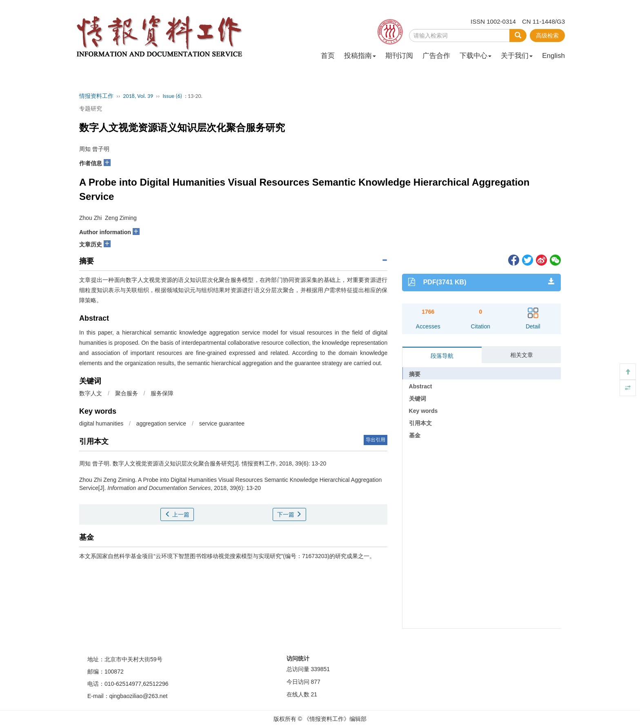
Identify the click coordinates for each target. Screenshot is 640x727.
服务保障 (162, 393)
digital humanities (101, 423)
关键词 (417, 398)
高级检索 (547, 35)
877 (315, 681)
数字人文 (90, 393)
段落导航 (442, 355)
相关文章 (521, 355)
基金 (414, 435)
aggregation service (161, 423)
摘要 (414, 374)
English (553, 56)
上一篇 (177, 514)
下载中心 (475, 56)
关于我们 (517, 56)
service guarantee (221, 423)
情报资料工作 (96, 96)
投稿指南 (360, 56)
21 (314, 694)
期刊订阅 (399, 56)
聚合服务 (126, 393)
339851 (320, 669)
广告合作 (436, 56)
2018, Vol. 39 (138, 96)
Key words (423, 411)
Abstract (420, 386)
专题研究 (90, 108)
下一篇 (289, 514)
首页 (328, 56)
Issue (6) (172, 96)
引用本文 (420, 423)
